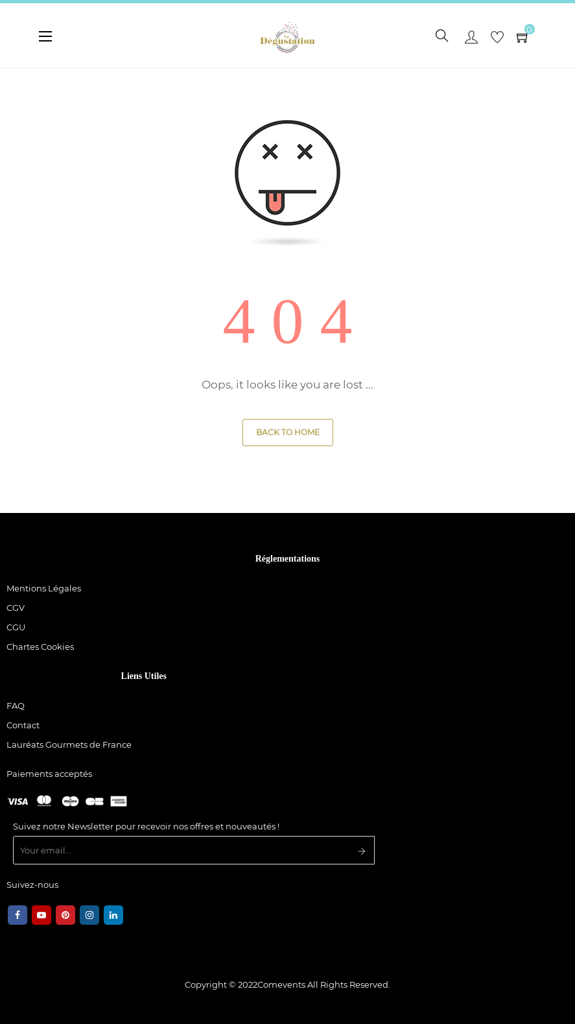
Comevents (281, 984)
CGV (15, 607)
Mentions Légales (43, 588)
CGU (15, 627)
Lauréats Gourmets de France (69, 744)
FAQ (15, 705)
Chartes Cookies (40, 646)
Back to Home (288, 432)
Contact (23, 725)
